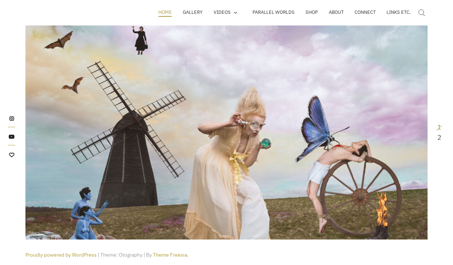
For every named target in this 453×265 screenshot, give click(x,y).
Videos (222, 12)
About (336, 12)
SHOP (312, 12)
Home (165, 12)
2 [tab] (439, 137)
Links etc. (399, 12)
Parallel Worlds (273, 12)
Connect (365, 12)
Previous (45, 132)
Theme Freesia (170, 255)
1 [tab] (439, 127)
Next (407, 132)
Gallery (193, 12)
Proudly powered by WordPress (61, 255)
